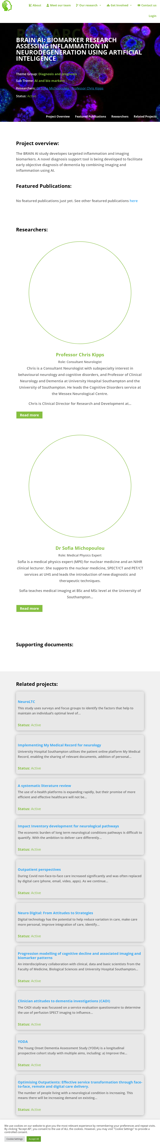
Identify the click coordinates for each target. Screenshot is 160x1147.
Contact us (148, 5)
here (134, 200)
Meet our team (60, 5)
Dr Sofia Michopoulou (52, 88)
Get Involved (121, 5)
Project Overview (58, 116)
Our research (90, 5)
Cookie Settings (15, 1138)
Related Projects (145, 116)
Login (152, 16)
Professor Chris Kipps (87, 88)
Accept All (34, 1138)
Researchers (119, 116)
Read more (29, 415)
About (37, 5)
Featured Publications (90, 116)
